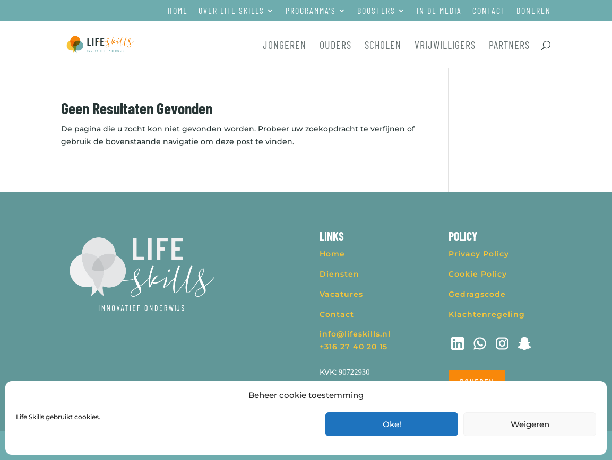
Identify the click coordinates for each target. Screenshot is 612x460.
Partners (509, 46)
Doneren (533, 10)
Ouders (335, 46)
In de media (439, 10)
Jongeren (284, 46)
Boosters (376, 10)
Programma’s (311, 10)
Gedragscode (477, 294)
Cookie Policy (478, 274)
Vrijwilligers (445, 46)
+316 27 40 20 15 (353, 346)
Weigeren (530, 424)
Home (178, 10)
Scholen (383, 46)
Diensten (339, 274)
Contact (489, 10)
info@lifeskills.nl (355, 334)
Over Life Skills (231, 10)
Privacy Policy (479, 254)
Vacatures (341, 294)
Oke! (392, 424)
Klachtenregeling (487, 314)
